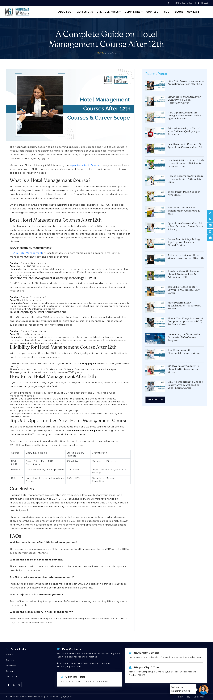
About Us (66, 11)
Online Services (108, 11)
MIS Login (203, 3)
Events (9, 654)
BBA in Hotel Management (26, 253)
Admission (11, 665)
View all (155, 400)
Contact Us (11, 676)
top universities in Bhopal (85, 165)
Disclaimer (198, 697)
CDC (167, 11)
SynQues (67, 696)
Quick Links (134, 11)
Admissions (85, 11)
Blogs (179, 11)
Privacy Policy (183, 697)
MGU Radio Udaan (184, 3)
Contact (193, 11)
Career (9, 671)
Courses (153, 11)
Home (100, 52)
